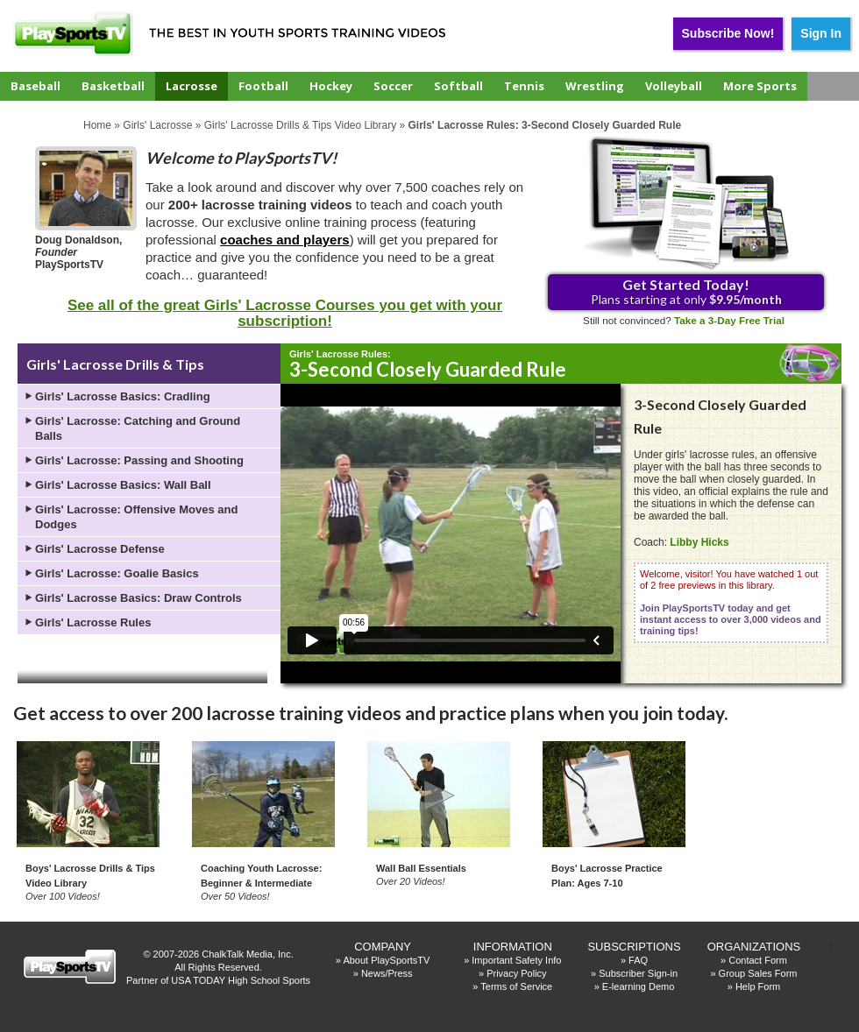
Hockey (330, 86)
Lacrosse (191, 86)
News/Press (387, 973)
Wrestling (594, 86)
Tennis (524, 86)
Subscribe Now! (728, 33)
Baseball (35, 86)
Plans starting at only (686, 291)
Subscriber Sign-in (638, 973)
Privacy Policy (516, 973)
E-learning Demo (638, 986)
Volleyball (673, 86)
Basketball (113, 86)
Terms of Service (516, 986)
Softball (458, 86)
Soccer (393, 86)
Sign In (820, 33)
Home (97, 125)
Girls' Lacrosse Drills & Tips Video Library (300, 125)
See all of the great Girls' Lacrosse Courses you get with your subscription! (284, 313)
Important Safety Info (516, 960)
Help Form (757, 986)
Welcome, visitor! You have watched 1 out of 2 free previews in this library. (730, 602)
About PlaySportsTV (386, 960)
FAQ (638, 960)
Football (263, 86)
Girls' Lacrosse (157, 125)
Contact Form (757, 960)
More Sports (760, 86)
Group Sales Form (758, 973)
